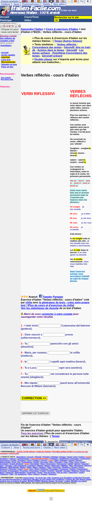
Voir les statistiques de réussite (40, 308)
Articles (82, 457)
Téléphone (4, 474)
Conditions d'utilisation (73, 478)
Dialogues (64, 460)
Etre (19, 462)
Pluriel (37, 469)
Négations (66, 467)
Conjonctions (85, 458)
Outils (46, 4)
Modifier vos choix (79, 481)
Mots (71, 465)
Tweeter (47, 296)
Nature (35, 467)
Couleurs (36, 460)
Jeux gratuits (6, 78)
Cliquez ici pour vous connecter (10, 30)
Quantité (59, 471)
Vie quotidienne (21, 474)
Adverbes (46, 457)
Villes (30, 474)
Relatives (75, 471)
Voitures (36, 474)
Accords (30, 457)
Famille (36, 462)
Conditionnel (64, 458)
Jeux (16, 4)
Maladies (64, 465)
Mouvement (78, 465)
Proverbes (24, 471)
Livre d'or (6, 59)
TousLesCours (31, 4)
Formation (58, 462)
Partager (58, 296)
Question (67, 471)
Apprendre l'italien (32, 29)
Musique (87, 465)
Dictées (72, 460)
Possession (64, 469)
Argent (69, 457)
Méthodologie (14, 467)
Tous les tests (62, 472)
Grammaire (4, 464)
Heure (42, 464)
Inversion (84, 464)
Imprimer (5, 57)
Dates (56, 460)
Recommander (8, 62)
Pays (31, 469)
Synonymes (31, 472)
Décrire (78, 460)
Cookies (67, 481)
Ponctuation (53, 469)
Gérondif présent (52, 56)
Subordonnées (20, 472)
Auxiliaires (4, 458)
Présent (43, 471)
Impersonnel (61, 464)
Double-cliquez (43, 59)
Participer (6, 20)
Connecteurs (5, 460)
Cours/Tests (31, 17)
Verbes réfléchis (67, 44)
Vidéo (11, 474)
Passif (20, 469)
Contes (13, 460)
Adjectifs (38, 457)
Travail (81, 472)
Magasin (40, 465)
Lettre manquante (20, 465)
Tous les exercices (32, 433)
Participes (4, 469)
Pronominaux (82, 469)
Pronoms (3, 471)
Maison (47, 465)
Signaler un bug (9, 64)
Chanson (12, 458)
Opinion (74, 467)
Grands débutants (16, 464)
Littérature (32, 465)
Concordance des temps (47, 47)
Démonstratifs (5, 462)
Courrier (44, 460)
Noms (49, 467)
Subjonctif (9, 472)
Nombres (42, 467)
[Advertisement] (9, 103)
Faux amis (44, 462)
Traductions (72, 472)
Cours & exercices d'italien (62, 29)
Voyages (44, 474)
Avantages (6, 45)
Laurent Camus (28, 478)
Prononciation (13, 471)
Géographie (34, 464)
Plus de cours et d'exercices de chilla (50, 305)
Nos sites (59, 4)
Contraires (22, 460)
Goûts (82, 462)
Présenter (51, 471)
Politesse (44, 469)
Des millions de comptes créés (8, 38)
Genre (77, 462)
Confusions (74, 458)
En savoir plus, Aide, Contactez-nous (50, 478)
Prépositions (34, 471)
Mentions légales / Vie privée (52, 481)
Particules (12, 469)
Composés (54, 458)
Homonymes (51, 464)
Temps (58, 41)
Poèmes (73, 469)
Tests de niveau (49, 472)
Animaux (62, 457)
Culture (5, 4)
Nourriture (57, 467)
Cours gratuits (9, 444)
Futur (66, 462)
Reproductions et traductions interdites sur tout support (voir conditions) (36, 479)
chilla (28, 302)
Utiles (27, 20)
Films (51, 462)
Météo (29, 467)
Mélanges (3, 467)
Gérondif (71, 50)
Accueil (4, 17)
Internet (77, 464)
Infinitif (70, 464)
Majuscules (56, 465)
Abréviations (21, 457)
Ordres (81, 467)
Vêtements (53, 474)
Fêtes (71, 462)
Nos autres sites (7, 79)
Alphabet (54, 457)
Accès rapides (8, 55)
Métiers (23, 467)
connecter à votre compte (57, 314)
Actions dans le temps (50, 50)
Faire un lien (7, 67)
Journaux (8, 465)
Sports (82, 471)
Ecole (14, 462)
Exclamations (27, 462)
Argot (76, 457)
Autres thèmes (72, 41)
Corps (29, 460)
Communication (23, 458)
